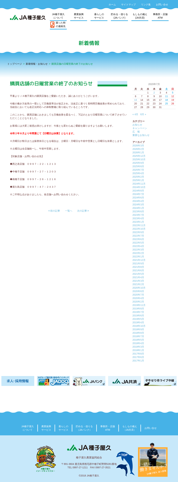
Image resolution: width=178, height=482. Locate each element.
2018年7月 (138, 336)
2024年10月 (138, 187)
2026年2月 (138, 149)
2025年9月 (138, 162)
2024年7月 (138, 194)
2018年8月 (138, 332)
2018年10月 (138, 326)
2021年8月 (138, 267)
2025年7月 (138, 169)
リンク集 (146, 4)
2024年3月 (138, 204)
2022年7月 (138, 235)
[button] (54, 210)
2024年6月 (138, 197)
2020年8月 (138, 291)
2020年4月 (138, 298)
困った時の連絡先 (61, 24)
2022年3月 (138, 249)
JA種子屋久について (58, 16)
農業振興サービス (79, 16)
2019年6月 (138, 315)
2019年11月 (138, 305)
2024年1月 (138, 208)
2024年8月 (138, 190)
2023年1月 (138, 221)
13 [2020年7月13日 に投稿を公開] (135, 100)
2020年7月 (138, 294)
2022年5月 (138, 242)
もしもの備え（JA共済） (129, 428)
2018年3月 (138, 346)
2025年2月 (138, 176)
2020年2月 (138, 301)
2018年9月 (138, 329)
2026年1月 (138, 152)
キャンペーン (139, 128)
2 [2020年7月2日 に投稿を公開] (154, 92)
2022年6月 (138, 239)
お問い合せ (162, 4)
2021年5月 (138, 273)
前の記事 (54, 210)
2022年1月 (138, 256)
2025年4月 (138, 173)
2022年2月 (138, 253)
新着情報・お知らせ (37, 63)
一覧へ (68, 210)
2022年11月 (138, 225)
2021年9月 (138, 263)
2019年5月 (138, 319)
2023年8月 (138, 211)
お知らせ (137, 124)
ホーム (112, 4)
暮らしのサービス (99, 16)
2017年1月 (138, 360)
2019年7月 (138, 312)
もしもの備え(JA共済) (140, 16)
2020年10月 (138, 287)
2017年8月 (138, 353)
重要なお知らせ (140, 135)
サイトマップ (128, 4)
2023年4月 (138, 218)
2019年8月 (138, 308)
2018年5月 (138, 339)
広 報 (136, 131)
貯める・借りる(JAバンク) (119, 16)
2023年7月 (138, 215)
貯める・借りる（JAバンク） (84, 428)
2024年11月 (138, 183)
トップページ (14, 63)
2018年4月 (138, 343)
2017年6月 (138, 357)
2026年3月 (138, 145)
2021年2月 (138, 284)
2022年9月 (138, 232)
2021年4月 (138, 277)
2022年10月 (138, 228)
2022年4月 (138, 246)
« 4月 (135, 114)
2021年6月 (138, 270)
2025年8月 (138, 166)
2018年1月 (138, 350)
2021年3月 (138, 280)
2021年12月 (138, 260)
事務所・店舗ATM (160, 16)
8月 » (143, 114)
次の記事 (83, 210)
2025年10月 (138, 159)
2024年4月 (138, 201)
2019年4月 (138, 322)
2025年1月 (138, 180)
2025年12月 (138, 156)
